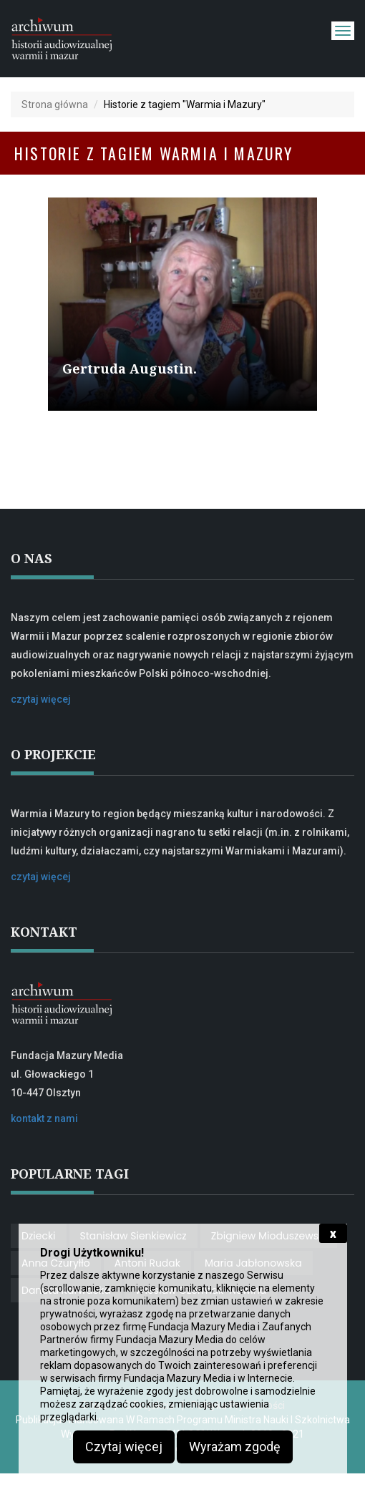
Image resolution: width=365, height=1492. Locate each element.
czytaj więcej (41, 699)
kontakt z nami (44, 1118)
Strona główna (54, 104)
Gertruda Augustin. (129, 368)
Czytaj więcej (123, 1446)
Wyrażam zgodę (235, 1446)
